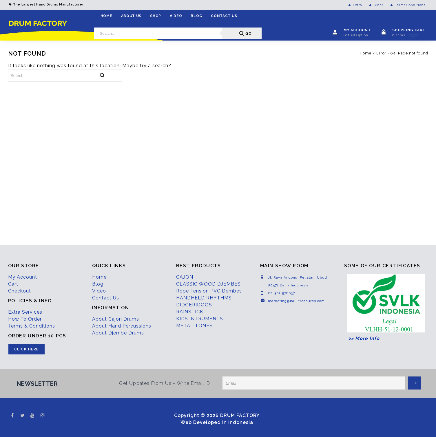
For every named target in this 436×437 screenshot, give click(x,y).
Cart (13, 284)
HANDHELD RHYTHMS (204, 298)
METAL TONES (194, 325)
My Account (22, 277)
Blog (196, 16)
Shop (155, 16)
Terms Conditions (410, 5)
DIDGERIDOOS (194, 305)
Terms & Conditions (31, 326)
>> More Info (362, 338)
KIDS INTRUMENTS (199, 318)
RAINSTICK (189, 312)
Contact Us (224, 16)
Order (379, 5)
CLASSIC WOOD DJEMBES (208, 284)
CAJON (184, 277)
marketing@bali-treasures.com (296, 301)
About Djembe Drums (118, 333)
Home (106, 16)
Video (176, 16)
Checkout (19, 291)
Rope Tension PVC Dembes (209, 291)
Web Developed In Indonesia (216, 422)
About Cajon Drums (115, 319)
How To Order (25, 319)
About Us (131, 16)
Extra (357, 5)
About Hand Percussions (121, 326)
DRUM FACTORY (240, 415)
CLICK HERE (26, 349)
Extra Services (25, 312)
